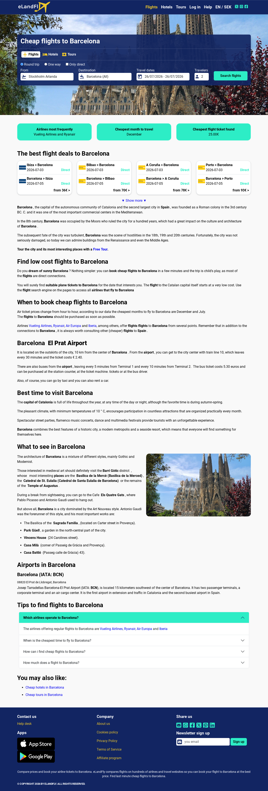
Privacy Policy (107, 741)
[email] (206, 742)
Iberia (92, 326)
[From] (49, 76)
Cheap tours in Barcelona (44, 695)
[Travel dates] (165, 76)
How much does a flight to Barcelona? (51, 663)
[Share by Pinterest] (205, 728)
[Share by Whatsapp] (185, 728)
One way (52, 64)
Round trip (30, 64)
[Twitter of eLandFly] (237, 6)
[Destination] (107, 76)
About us (103, 724)
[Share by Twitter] (198, 728)
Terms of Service (109, 749)
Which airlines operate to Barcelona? (51, 618)
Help (208, 7)
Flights (152, 7)
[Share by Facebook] (192, 728)
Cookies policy (107, 732)
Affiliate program (109, 758)
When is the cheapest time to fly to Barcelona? (57, 641)
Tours (181, 7)
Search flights (230, 76)
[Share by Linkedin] (212, 728)
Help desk (24, 724)
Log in (195, 7)
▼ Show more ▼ (134, 201)
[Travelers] (204, 76)
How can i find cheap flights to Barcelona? (54, 652)
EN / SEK (223, 7)
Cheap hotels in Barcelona (45, 687)
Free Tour (100, 249)
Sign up (238, 742)
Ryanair (58, 326)
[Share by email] (178, 728)
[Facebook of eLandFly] (246, 6)
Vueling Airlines (40, 326)
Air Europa (73, 326)
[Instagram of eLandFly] (242, 6)
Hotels (167, 7)
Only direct (75, 64)
